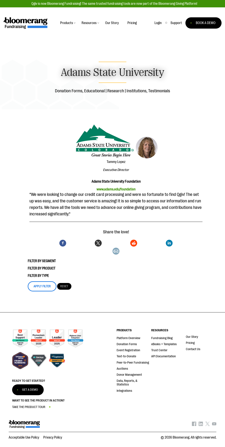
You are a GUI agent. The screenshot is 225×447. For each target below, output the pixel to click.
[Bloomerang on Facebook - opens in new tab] (194, 425)
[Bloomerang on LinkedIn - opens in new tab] (201, 425)
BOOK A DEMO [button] (205, 23)
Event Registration (128, 350)
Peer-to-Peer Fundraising (133, 362)
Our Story (192, 337)
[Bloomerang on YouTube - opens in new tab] (214, 425)
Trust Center (159, 350)
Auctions (122, 369)
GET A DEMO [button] (30, 390)
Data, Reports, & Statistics (127, 382)
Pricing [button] (132, 23)
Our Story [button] (112, 23)
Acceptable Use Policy (24, 437)
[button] (176, 23)
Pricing (190, 343)
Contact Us (193, 349)
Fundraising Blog (162, 338)
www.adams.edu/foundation (115, 189)
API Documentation (163, 356)
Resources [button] (89, 23)
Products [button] (66, 23)
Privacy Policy (52, 437)
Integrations (124, 391)
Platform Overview (128, 338)
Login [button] (158, 23)
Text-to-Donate (126, 356)
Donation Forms (127, 344)
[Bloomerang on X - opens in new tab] (207, 425)
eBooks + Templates (164, 344)
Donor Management (129, 375)
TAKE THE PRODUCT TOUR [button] (28, 407)
